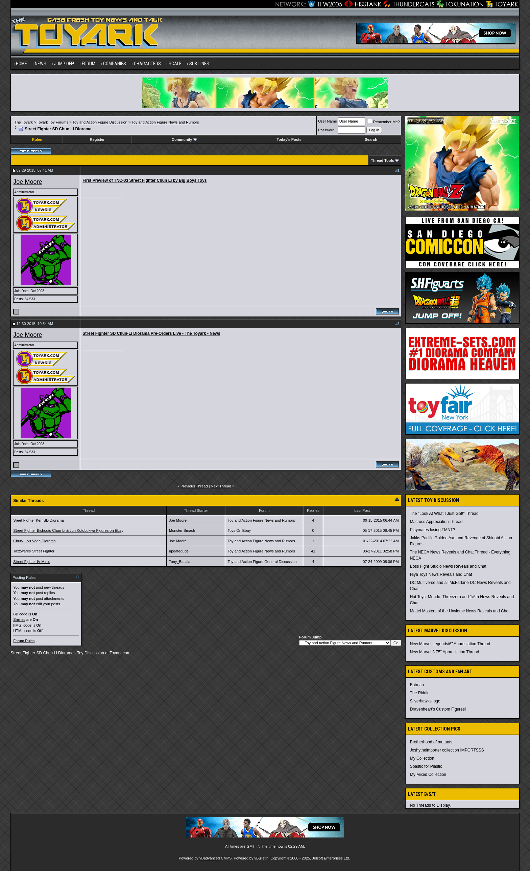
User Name (327, 121)
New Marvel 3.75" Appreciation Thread (444, 652)
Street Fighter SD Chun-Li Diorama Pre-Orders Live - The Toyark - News (151, 333)
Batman (417, 684)
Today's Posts (288, 139)
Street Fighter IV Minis (31, 562)
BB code (20, 614)
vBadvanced (209, 858)
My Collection (422, 758)
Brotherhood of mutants (431, 742)
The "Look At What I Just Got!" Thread (444, 513)
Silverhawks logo (425, 701)
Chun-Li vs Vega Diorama (34, 541)
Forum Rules (23, 641)
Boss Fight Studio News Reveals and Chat (448, 566)
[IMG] (17, 625)
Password (326, 130)
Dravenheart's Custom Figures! (438, 709)
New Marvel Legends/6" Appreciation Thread (450, 643)
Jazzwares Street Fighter (33, 551)
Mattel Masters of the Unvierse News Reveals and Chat (460, 611)
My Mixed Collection (428, 774)
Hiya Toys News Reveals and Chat (441, 574)
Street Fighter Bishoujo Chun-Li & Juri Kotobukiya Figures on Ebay (68, 530)
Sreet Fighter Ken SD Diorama (38, 520)
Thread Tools (382, 160)
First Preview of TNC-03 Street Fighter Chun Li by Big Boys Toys (144, 180)
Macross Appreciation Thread (436, 521)
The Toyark (24, 122)
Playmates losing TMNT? (432, 529)
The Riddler (420, 693)
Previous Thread (194, 486)
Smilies (19, 619)
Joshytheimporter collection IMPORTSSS (447, 750)
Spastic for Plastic (426, 766)
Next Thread (221, 486)
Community (184, 139)
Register (97, 139)
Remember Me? (384, 122)
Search (371, 139)
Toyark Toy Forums (52, 122)
